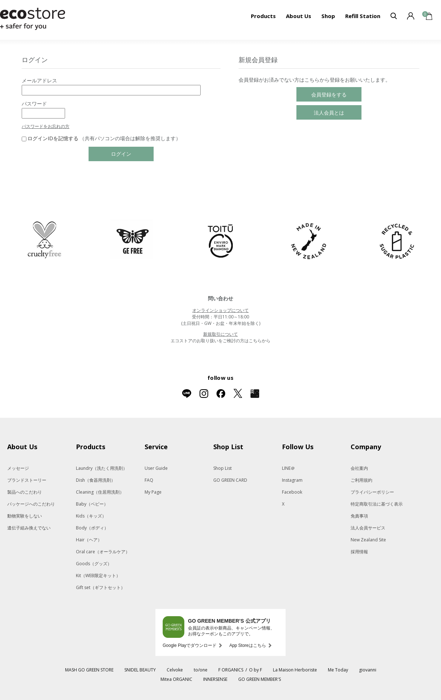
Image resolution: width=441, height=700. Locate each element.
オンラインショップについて (220, 310)
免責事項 (359, 516)
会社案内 (359, 468)
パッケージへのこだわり (31, 504)
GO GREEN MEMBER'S (259, 679)
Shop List (222, 468)
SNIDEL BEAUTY (140, 670)
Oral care (103, 552)
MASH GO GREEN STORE (89, 670)
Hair (89, 540)
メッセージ (18, 468)
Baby (92, 504)
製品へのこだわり (24, 492)
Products (263, 16)
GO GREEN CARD (230, 480)
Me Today (338, 670)
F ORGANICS (230, 670)
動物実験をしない (24, 516)
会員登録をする (329, 94)
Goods (94, 564)
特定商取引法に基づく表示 (377, 504)
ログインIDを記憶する (52, 138)
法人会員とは (329, 112)
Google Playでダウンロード (190, 645)
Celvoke (175, 670)
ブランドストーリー (26, 480)
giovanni (367, 670)
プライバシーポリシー (372, 492)
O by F (255, 670)
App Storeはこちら (247, 645)
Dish (95, 480)
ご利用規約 (361, 480)
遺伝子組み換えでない (29, 528)
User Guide (156, 468)
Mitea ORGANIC (176, 679)
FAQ (149, 480)
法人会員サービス (368, 528)
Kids (91, 516)
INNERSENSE (215, 679)
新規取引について (220, 334)
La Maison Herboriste (295, 670)
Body (92, 528)
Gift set (100, 587)
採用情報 (359, 552)
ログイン (121, 153)
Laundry (101, 468)
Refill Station (362, 16)
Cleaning (100, 492)
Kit (98, 575)
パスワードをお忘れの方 (45, 126)
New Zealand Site (368, 540)
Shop (328, 16)
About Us (298, 16)
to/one (200, 670)
